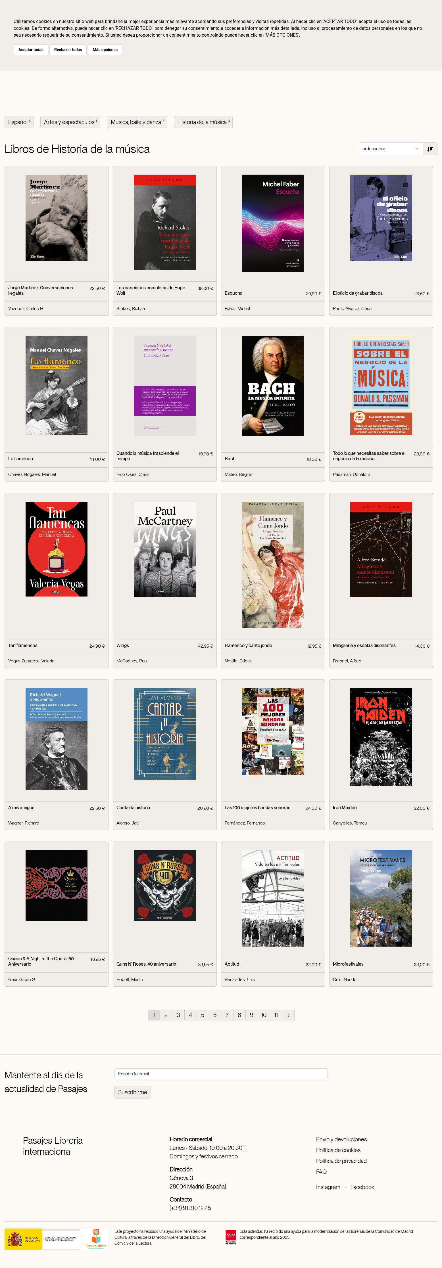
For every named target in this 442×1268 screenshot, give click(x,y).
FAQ (321, 1171)
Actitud (232, 964)
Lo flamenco (20, 458)
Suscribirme (132, 1092)
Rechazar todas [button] (68, 49)
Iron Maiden (345, 807)
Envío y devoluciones (341, 1139)
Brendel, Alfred (347, 661)
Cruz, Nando (344, 979)
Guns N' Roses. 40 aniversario (146, 964)
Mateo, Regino (239, 474)
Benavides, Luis (240, 979)
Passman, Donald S (351, 474)
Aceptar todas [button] (30, 49)
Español (20, 121)
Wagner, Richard (23, 823)
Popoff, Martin (129, 979)
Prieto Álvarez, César (353, 308)
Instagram (328, 1187)
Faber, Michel (237, 308)
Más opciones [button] (105, 49)
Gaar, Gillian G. (22, 979)
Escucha (234, 293)
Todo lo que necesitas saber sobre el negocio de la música (369, 456)
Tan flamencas (22, 645)
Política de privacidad (341, 1161)
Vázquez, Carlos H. (26, 308)
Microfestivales (348, 964)
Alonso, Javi (127, 823)
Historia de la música (204, 121)
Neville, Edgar (238, 661)
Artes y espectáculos (71, 121)
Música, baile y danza (138, 121)
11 (276, 1015)
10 (263, 1015)
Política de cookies (338, 1150)
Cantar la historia (133, 807)
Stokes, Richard (131, 308)
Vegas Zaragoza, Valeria (31, 661)
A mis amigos (21, 807)
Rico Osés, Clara (132, 474)
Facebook (362, 1187)
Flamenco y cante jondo (248, 645)
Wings (122, 645)
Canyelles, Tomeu (350, 823)
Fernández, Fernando (245, 823)
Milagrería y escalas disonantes (364, 645)
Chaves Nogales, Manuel (32, 474)
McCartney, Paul (131, 661)
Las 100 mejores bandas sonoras (257, 807)
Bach (230, 458)
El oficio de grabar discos (358, 293)
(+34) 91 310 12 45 (190, 1208)
